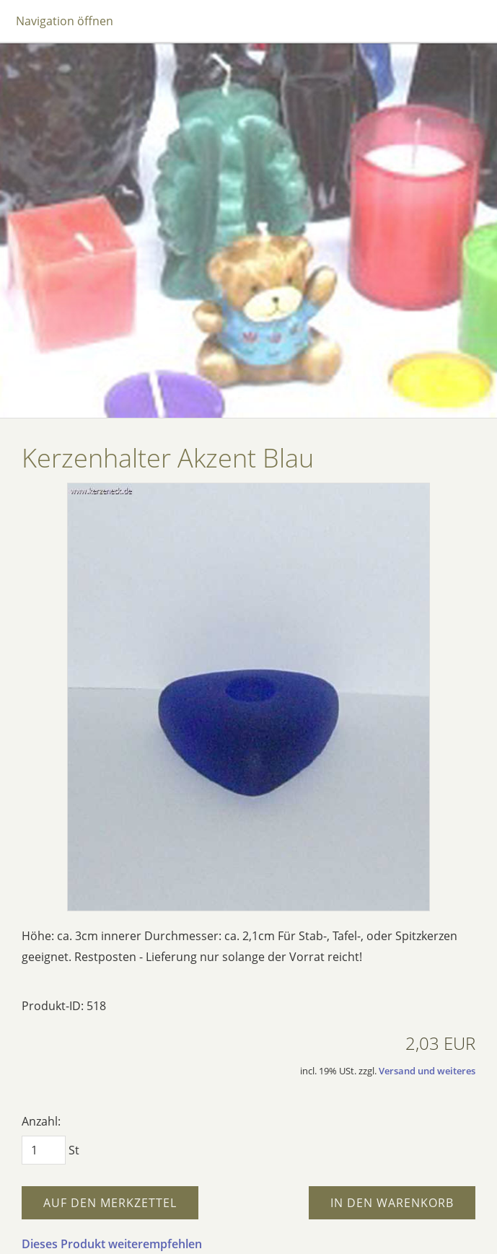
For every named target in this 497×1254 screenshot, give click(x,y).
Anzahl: (41, 1121)
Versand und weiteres (427, 1070)
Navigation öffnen (64, 21)
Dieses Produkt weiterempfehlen (112, 1244)
